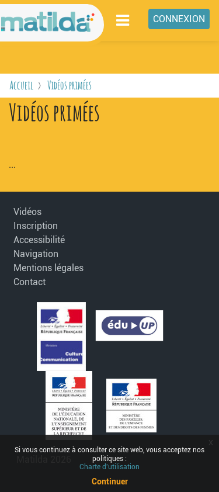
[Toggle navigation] (123, 20)
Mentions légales (42, 267)
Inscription (35, 225)
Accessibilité (39, 239)
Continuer (110, 481)
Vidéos (27, 211)
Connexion (179, 19)
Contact (29, 281)
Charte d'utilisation (109, 467)
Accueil (21, 85)
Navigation (35, 253)
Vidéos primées (69, 85)
